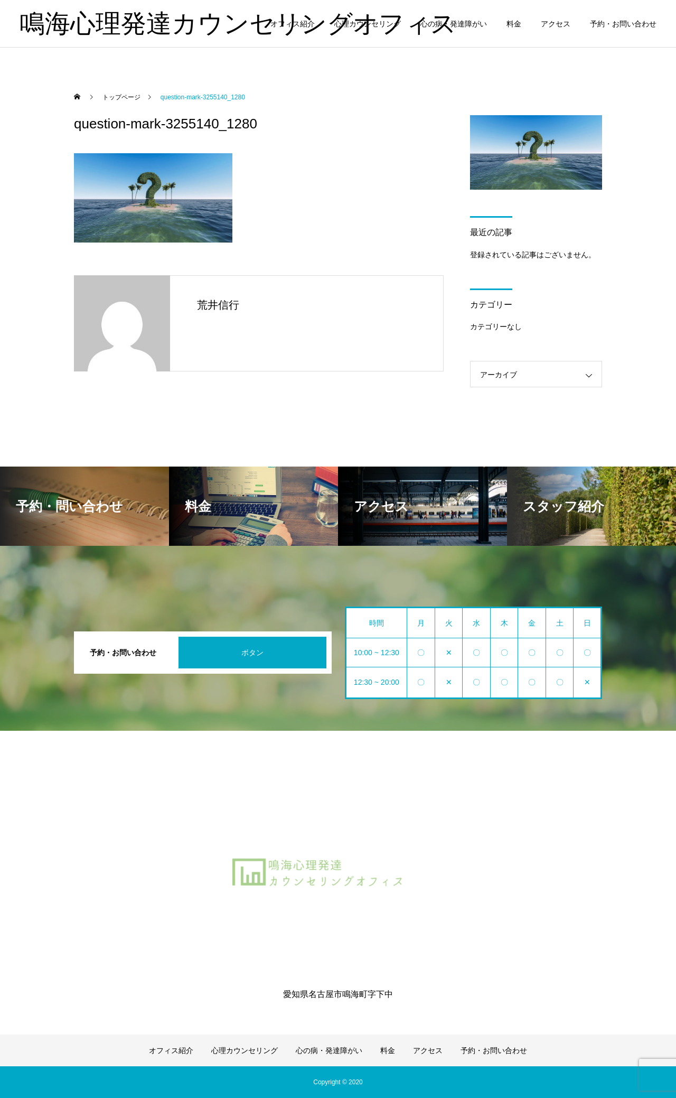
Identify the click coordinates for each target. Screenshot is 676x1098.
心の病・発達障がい (453, 24)
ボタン (252, 652)
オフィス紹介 (292, 24)
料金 (513, 24)
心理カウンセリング (367, 24)
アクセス (555, 24)
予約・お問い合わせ (623, 24)
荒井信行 (218, 305)
